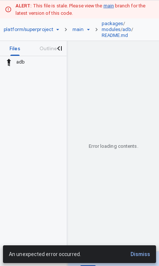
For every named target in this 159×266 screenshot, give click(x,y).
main (109, 5)
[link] (124, 29)
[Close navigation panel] (59, 48)
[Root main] (78, 29)
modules (111, 29)
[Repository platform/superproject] (28, 29)
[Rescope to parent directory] (8, 62)
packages (113, 23)
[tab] (15, 48)
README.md (115, 35)
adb (126, 29)
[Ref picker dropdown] (88, 29)
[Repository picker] (58, 29)
